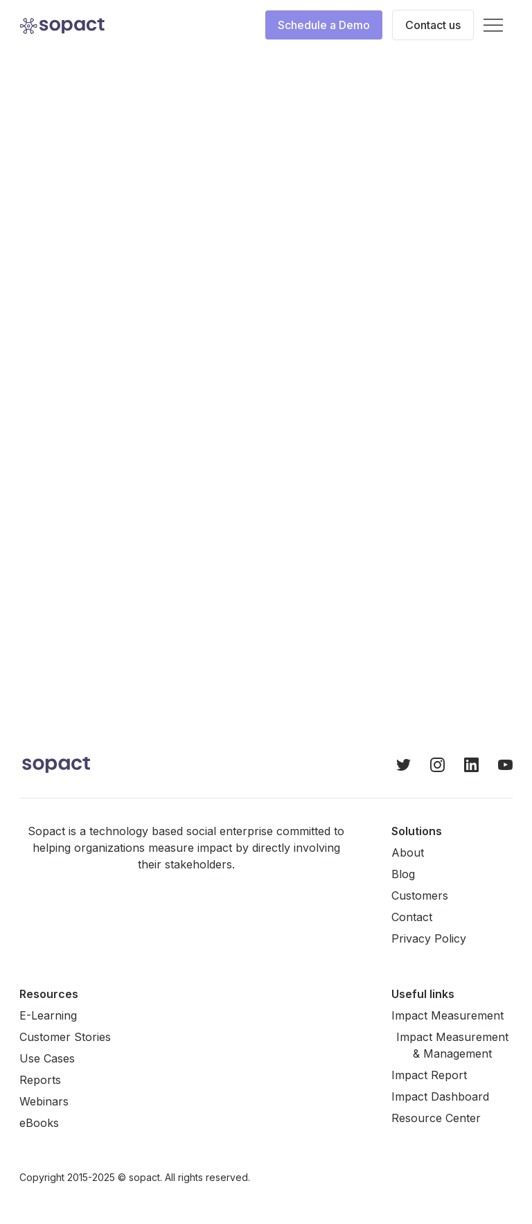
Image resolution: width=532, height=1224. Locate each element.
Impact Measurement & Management (452, 1045)
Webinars (44, 1101)
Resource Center (436, 1118)
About (407, 852)
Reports (40, 1080)
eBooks (39, 1123)
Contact (411, 917)
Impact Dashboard (440, 1096)
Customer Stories (65, 1037)
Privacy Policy (428, 938)
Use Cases (47, 1058)
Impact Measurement (447, 1015)
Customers (419, 895)
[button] (493, 25)
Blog (403, 874)
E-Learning (48, 1015)
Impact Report (429, 1075)
